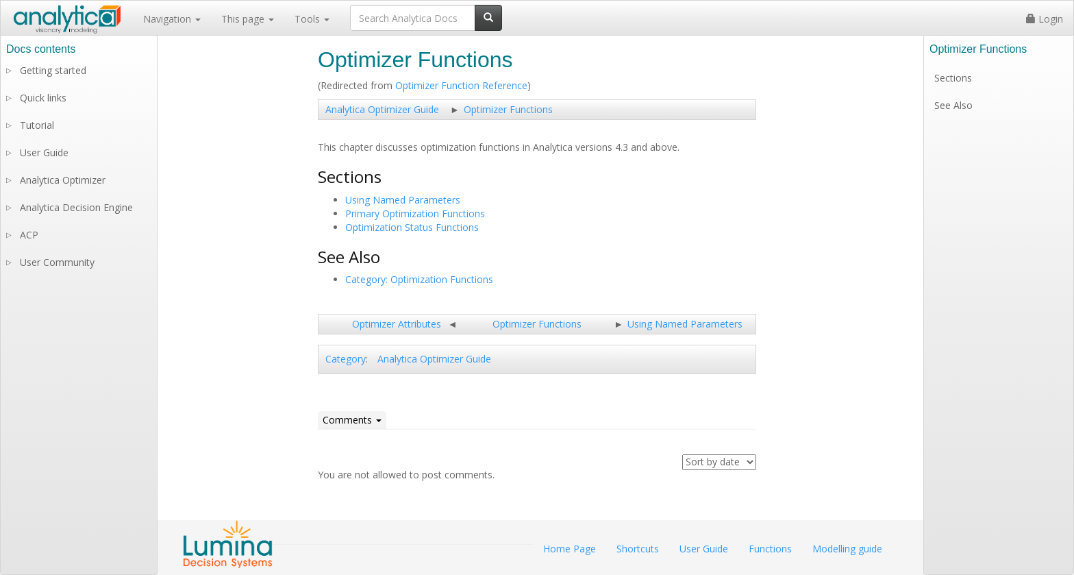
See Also (953, 105)
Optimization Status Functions (412, 227)
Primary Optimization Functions (415, 213)
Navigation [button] (172, 18)
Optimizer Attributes (396, 323)
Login (1044, 18)
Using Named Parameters (402, 199)
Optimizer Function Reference (461, 85)
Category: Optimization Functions (419, 279)
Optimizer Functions (508, 109)
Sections (953, 77)
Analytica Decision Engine (76, 207)
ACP (29, 234)
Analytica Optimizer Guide (382, 109)
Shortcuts (637, 548)
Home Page (569, 548)
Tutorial (37, 125)
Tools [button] (312, 18)
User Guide (44, 152)
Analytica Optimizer (62, 179)
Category (345, 358)
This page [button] (247, 18)
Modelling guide (847, 548)
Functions (770, 548)
